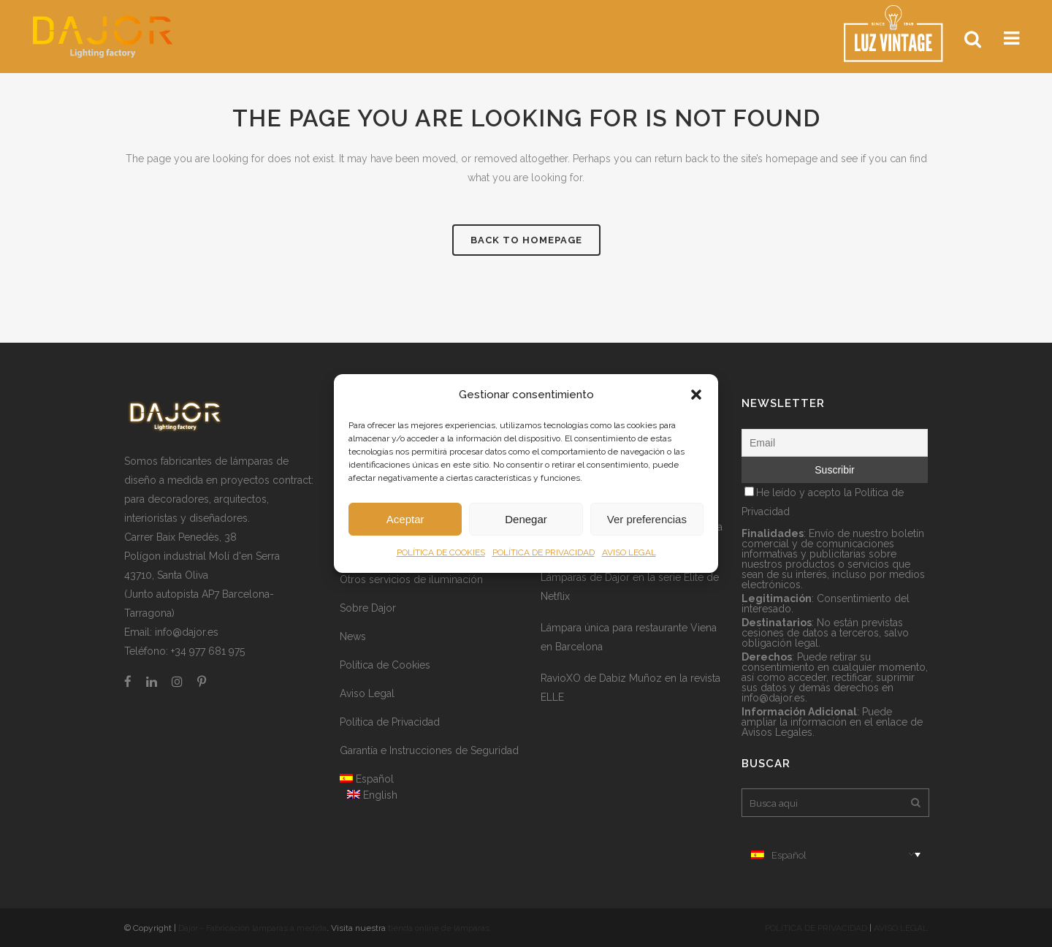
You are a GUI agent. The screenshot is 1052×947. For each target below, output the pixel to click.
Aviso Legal (367, 693)
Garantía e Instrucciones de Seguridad (429, 750)
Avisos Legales (777, 732)
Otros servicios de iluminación (411, 579)
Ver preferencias (647, 519)
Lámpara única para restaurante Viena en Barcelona (629, 637)
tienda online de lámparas (438, 928)
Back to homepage (526, 240)
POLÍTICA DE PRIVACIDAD (543, 552)
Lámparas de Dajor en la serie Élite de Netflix (630, 586)
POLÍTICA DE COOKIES (441, 552)
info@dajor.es (186, 632)
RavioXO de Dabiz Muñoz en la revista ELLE (630, 687)
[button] (696, 394)
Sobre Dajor (368, 608)
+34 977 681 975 (208, 651)
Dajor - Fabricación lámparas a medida (252, 928)
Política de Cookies (385, 665)
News (353, 636)
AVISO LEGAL (629, 552)
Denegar (526, 519)
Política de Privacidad (390, 722)
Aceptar (405, 519)
